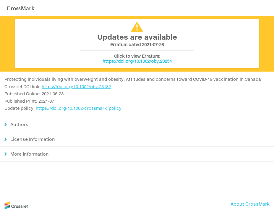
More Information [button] (29, 153)
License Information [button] (32, 139)
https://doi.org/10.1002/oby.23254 (137, 61)
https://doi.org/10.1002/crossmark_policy (78, 108)
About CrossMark (250, 203)
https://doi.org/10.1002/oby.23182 (76, 86)
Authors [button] (19, 124)
